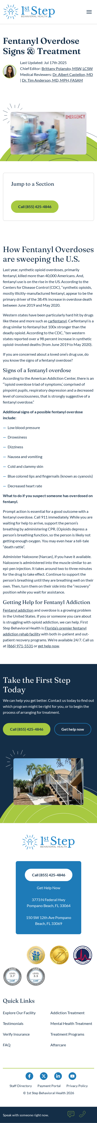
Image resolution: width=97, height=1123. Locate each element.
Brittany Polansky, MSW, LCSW (67, 68)
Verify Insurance (16, 1034)
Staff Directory (21, 1086)
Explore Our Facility (19, 1012)
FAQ (7, 1045)
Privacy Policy (77, 1086)
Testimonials (13, 1023)
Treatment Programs (67, 1034)
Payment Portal (49, 1086)
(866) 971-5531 (20, 646)
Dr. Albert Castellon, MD (73, 74)
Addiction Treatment (67, 1012)
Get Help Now (48, 887)
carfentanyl (57, 321)
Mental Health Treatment (71, 1023)
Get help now (72, 729)
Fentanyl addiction (18, 610)
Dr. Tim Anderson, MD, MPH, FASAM (52, 80)
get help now (48, 646)
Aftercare (58, 1045)
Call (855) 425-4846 (34, 206)
